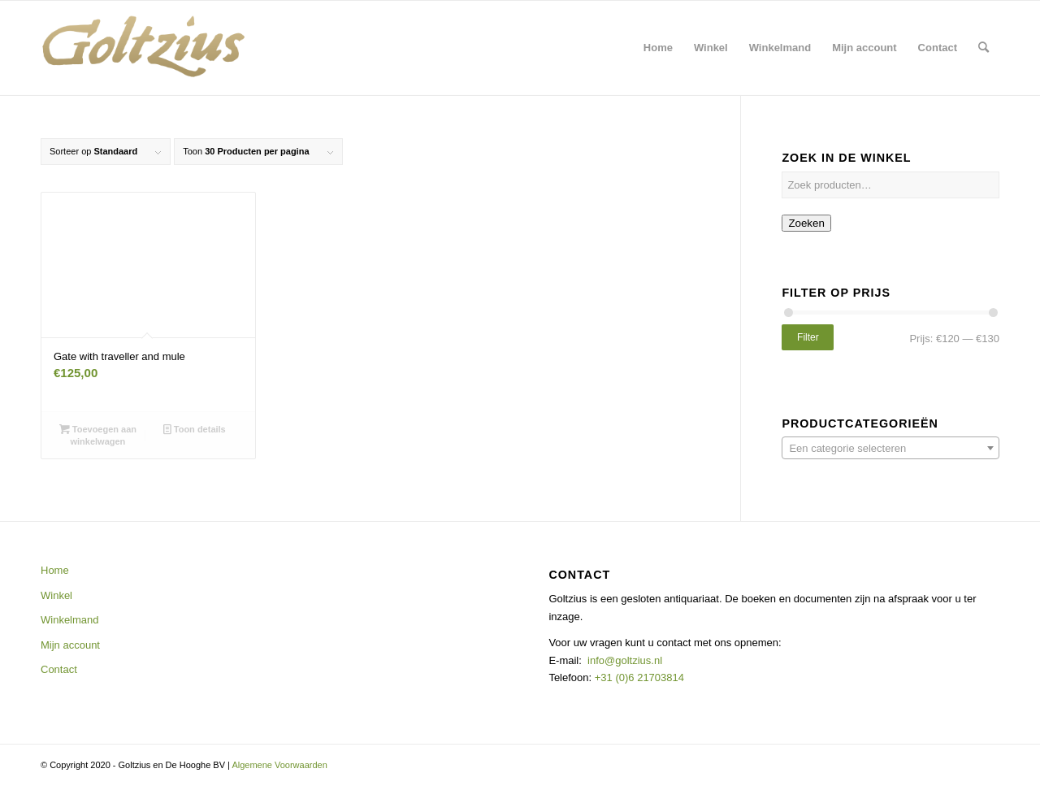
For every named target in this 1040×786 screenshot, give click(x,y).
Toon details (194, 429)
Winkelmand (70, 620)
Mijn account (70, 645)
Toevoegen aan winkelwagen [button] (97, 434)
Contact (59, 669)
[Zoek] (983, 48)
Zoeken (806, 223)
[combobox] (890, 447)
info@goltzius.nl (624, 660)
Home (55, 570)
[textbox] (890, 448)
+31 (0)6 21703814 (638, 677)
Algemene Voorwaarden (279, 765)
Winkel (56, 595)
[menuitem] (658, 48)
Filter (808, 337)
